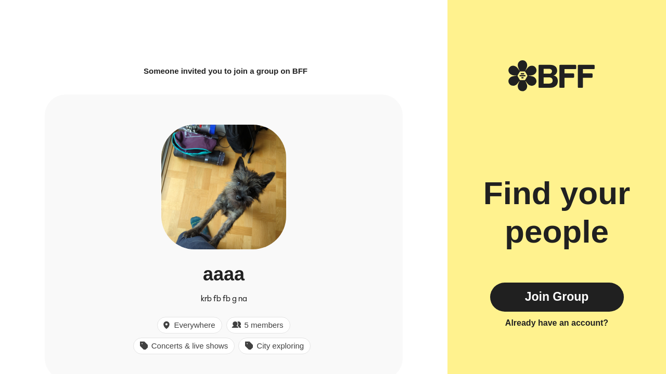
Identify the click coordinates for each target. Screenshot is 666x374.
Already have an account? (556, 322)
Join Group (557, 296)
